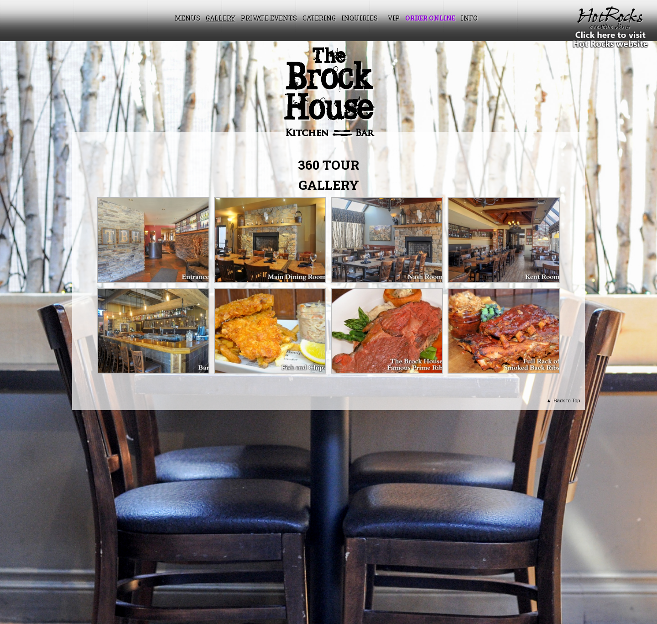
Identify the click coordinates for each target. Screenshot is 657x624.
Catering (319, 18)
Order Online (430, 18)
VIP (394, 18)
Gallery (220, 18)
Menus (187, 18)
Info (469, 18)
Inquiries (359, 18)
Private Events (269, 18)
